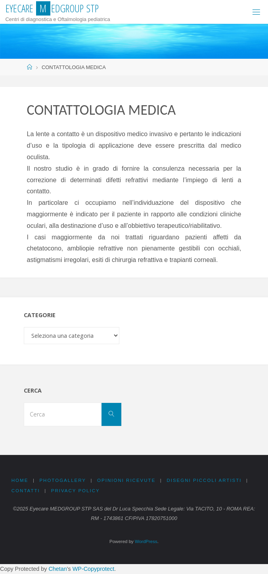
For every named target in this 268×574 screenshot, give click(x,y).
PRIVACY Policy (75, 490)
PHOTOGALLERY (62, 480)
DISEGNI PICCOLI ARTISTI (204, 480)
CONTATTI (25, 490)
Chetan (57, 569)
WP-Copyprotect (94, 569)
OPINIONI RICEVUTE (126, 480)
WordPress (146, 541)
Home (20, 480)
